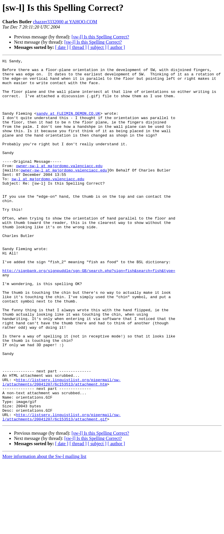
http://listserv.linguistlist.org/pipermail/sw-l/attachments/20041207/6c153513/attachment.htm (61, 447)
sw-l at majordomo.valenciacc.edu (47, 203)
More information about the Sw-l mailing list (44, 528)
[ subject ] (97, 47)
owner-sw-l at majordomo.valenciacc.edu (59, 187)
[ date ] (61, 47)
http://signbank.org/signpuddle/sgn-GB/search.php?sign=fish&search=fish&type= (88, 313)
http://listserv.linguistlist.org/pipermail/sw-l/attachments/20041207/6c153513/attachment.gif (61, 489)
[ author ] (116, 47)
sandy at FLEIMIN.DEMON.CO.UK (68, 124)
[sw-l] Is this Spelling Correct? (100, 36)
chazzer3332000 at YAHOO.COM (65, 21)
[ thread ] (78, 47)
